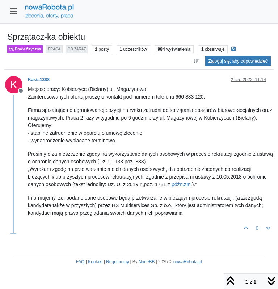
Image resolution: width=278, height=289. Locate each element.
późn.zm (181, 184)
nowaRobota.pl (187, 261)
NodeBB (147, 261)
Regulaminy (117, 261)
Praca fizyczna (25, 49)
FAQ (80, 261)
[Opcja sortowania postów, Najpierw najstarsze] (196, 61)
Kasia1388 (39, 79)
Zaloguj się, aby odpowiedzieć (238, 61)
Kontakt (95, 261)
